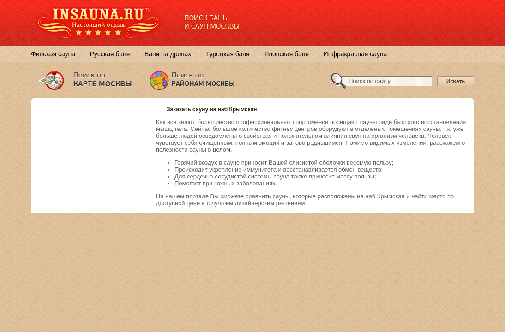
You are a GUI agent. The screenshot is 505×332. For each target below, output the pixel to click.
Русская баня (110, 54)
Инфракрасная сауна (355, 54)
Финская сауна (53, 54)
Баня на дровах (167, 54)
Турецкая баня (228, 54)
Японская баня (286, 54)
